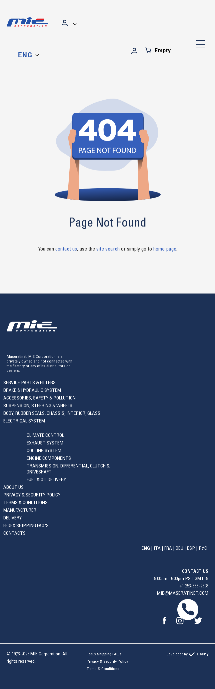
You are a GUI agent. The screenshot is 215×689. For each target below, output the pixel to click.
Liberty (202, 654)
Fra (168, 548)
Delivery (12, 518)
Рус (203, 548)
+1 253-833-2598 (194, 586)
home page (164, 249)
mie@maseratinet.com (182, 593)
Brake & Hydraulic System (32, 390)
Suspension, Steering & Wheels (37, 405)
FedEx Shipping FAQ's (26, 525)
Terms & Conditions (25, 502)
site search (108, 249)
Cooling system (44, 450)
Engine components (49, 458)
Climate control (45, 435)
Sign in (65, 23)
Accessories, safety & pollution (39, 398)
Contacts (14, 533)
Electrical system (24, 421)
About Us (13, 487)
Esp (191, 548)
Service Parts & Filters (29, 382)
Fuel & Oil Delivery (46, 479)
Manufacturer (19, 510)
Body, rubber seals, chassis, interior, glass (51, 413)
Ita (157, 548)
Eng (25, 55)
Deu (179, 548)
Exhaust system (45, 443)
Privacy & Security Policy (31, 495)
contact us (66, 249)
